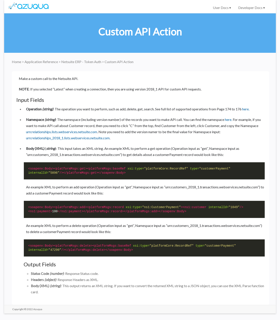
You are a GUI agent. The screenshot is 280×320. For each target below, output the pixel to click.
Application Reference (41, 62)
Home (17, 62)
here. (245, 109)
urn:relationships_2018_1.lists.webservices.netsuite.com (68, 138)
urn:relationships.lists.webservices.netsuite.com (61, 132)
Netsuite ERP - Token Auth (81, 62)
